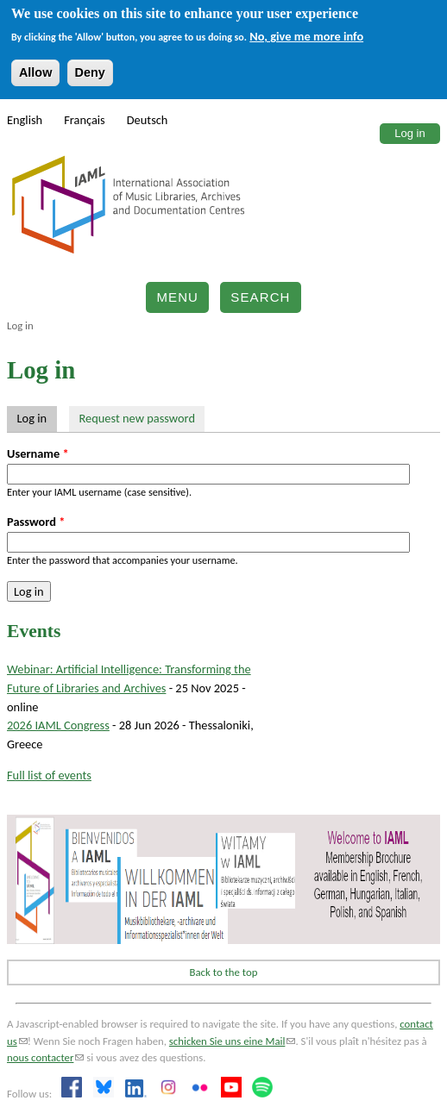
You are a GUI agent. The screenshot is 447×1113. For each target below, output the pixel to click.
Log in (409, 133)
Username (38, 453)
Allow (35, 72)
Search (260, 297)
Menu (177, 297)
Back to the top (224, 972)
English (24, 120)
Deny (90, 72)
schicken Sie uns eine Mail (232, 1041)
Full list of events (49, 775)
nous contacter (45, 1057)
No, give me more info (306, 36)
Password (36, 521)
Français (84, 120)
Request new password (137, 418)
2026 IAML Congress (58, 725)
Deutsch (147, 120)
